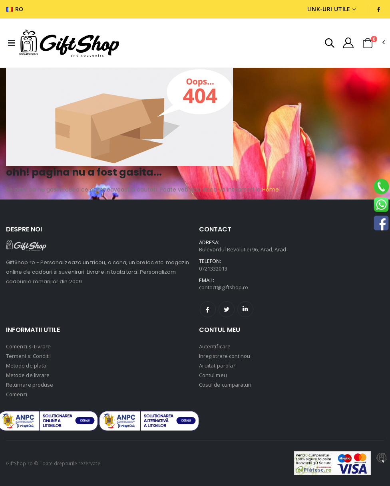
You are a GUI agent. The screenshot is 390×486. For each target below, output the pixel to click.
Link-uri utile (328, 9)
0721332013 (213, 268)
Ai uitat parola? (217, 365)
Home (270, 190)
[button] (329, 44)
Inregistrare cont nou (224, 356)
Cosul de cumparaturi (225, 384)
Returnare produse (29, 384)
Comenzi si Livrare (28, 346)
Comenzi (16, 394)
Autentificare (215, 346)
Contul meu (213, 375)
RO (15, 9)
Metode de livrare (28, 375)
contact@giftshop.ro (223, 287)
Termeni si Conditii (28, 356)
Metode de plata (26, 365)
